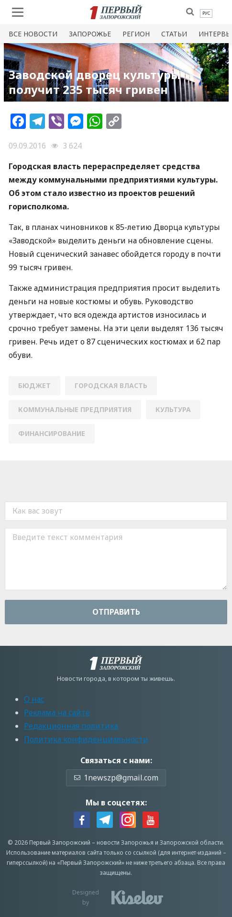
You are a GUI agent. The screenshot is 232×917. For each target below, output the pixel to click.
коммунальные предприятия (75, 409)
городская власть (111, 385)
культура (173, 409)
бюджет (34, 385)
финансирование (51, 433)
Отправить (116, 612)
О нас (34, 699)
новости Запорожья (125, 842)
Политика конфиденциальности (86, 739)
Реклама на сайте (57, 712)
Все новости (33, 33)
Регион (136, 33)
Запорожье (90, 33)
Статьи (174, 33)
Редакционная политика (71, 726)
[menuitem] (206, 13)
